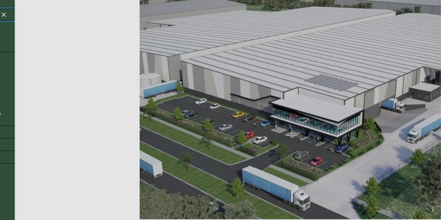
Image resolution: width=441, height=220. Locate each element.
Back (16, 204)
